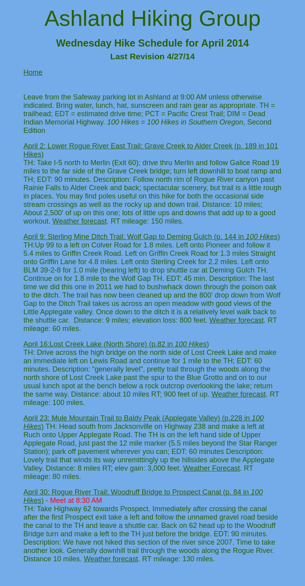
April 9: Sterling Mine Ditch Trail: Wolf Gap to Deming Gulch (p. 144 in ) (151, 237)
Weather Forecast (211, 468)
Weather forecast (79, 221)
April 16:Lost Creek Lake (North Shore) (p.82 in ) (116, 344)
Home (32, 72)
